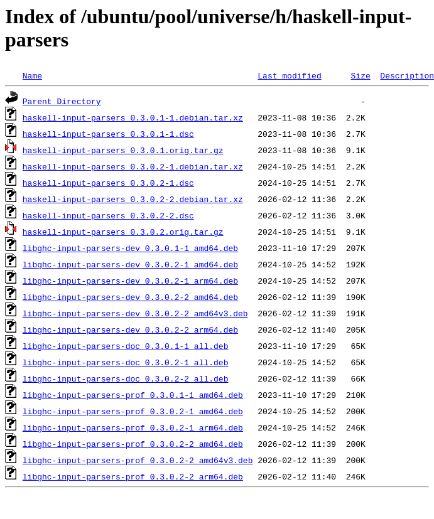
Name (32, 75)
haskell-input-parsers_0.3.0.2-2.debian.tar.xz (133, 199)
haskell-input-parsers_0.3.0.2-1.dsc (108, 182)
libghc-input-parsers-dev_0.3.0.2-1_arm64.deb (130, 280)
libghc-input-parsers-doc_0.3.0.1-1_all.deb (126, 345)
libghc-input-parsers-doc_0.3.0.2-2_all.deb (126, 378)
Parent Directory (62, 101)
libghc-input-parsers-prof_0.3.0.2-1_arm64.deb (133, 427)
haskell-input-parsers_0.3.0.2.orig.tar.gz (123, 231)
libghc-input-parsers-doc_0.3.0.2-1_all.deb (126, 362)
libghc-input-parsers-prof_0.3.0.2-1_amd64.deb (133, 411)
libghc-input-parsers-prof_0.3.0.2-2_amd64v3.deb (138, 460)
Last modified (289, 75)
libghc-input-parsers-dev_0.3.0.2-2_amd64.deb (130, 296)
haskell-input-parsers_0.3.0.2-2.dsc (108, 215)
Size (360, 75)
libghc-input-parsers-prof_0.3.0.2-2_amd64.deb (133, 443)
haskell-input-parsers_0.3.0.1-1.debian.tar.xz (133, 117)
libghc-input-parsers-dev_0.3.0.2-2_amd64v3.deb (135, 313)
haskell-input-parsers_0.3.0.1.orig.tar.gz (123, 150)
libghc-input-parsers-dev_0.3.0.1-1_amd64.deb (130, 248)
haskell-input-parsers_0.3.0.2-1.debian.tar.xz (133, 166)
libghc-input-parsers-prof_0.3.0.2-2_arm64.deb (133, 476)
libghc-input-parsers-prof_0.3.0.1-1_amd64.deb (133, 394)
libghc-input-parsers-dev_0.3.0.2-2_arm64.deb (130, 329)
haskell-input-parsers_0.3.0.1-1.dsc (108, 133)
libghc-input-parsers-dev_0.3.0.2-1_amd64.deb (130, 264)
